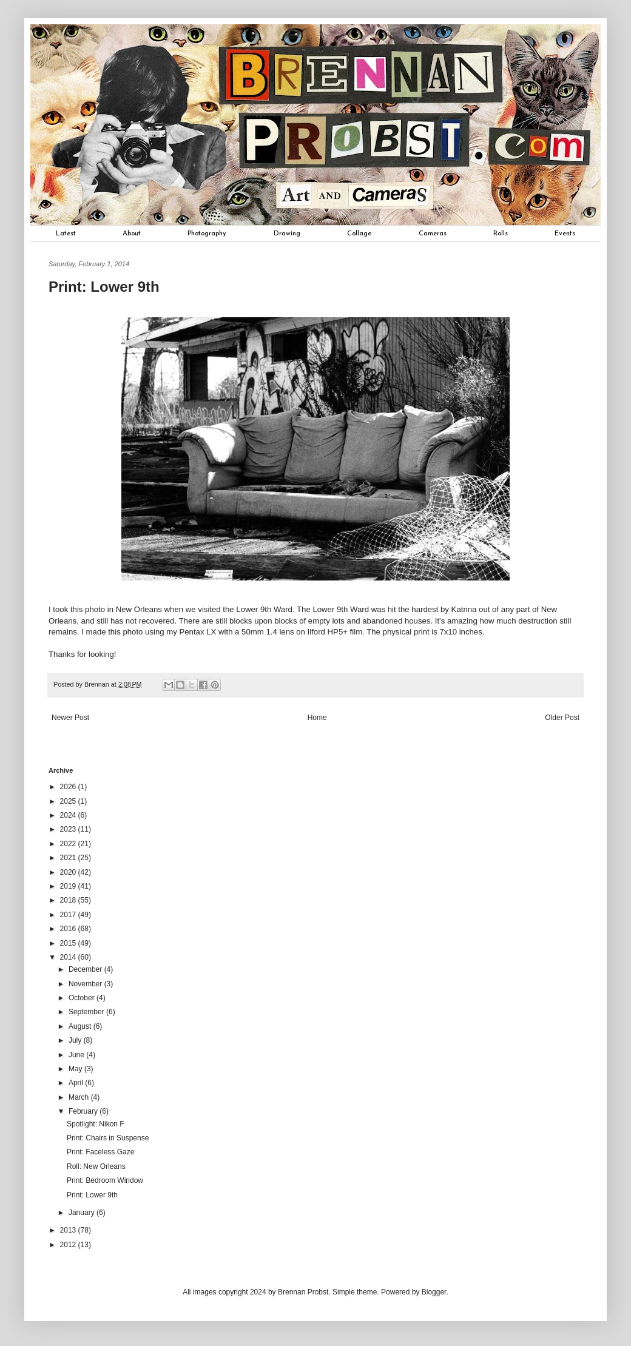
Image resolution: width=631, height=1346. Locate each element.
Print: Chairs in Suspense (108, 1138)
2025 (69, 801)
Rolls (500, 233)
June (77, 1055)
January (82, 1212)
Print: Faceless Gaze (100, 1152)
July (76, 1040)
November (86, 984)
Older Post (562, 717)
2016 (69, 928)
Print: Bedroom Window (105, 1180)
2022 (69, 844)
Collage (359, 233)
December (86, 969)
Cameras (433, 233)
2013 (69, 1230)
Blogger (434, 1292)
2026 (69, 786)
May (76, 1069)
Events (565, 233)
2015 (69, 943)
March (80, 1097)
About (132, 233)
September (87, 1012)
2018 (69, 900)
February (84, 1111)
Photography (206, 233)
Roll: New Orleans (96, 1166)
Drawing (287, 233)
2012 (69, 1244)
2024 (69, 815)
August (81, 1026)
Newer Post (70, 717)
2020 (69, 872)
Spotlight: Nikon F (95, 1124)
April (77, 1082)
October (82, 998)
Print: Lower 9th (92, 1195)
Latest (66, 233)
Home (317, 717)
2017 (69, 914)
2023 (69, 829)
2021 (69, 857)
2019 (69, 886)
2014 (69, 957)
